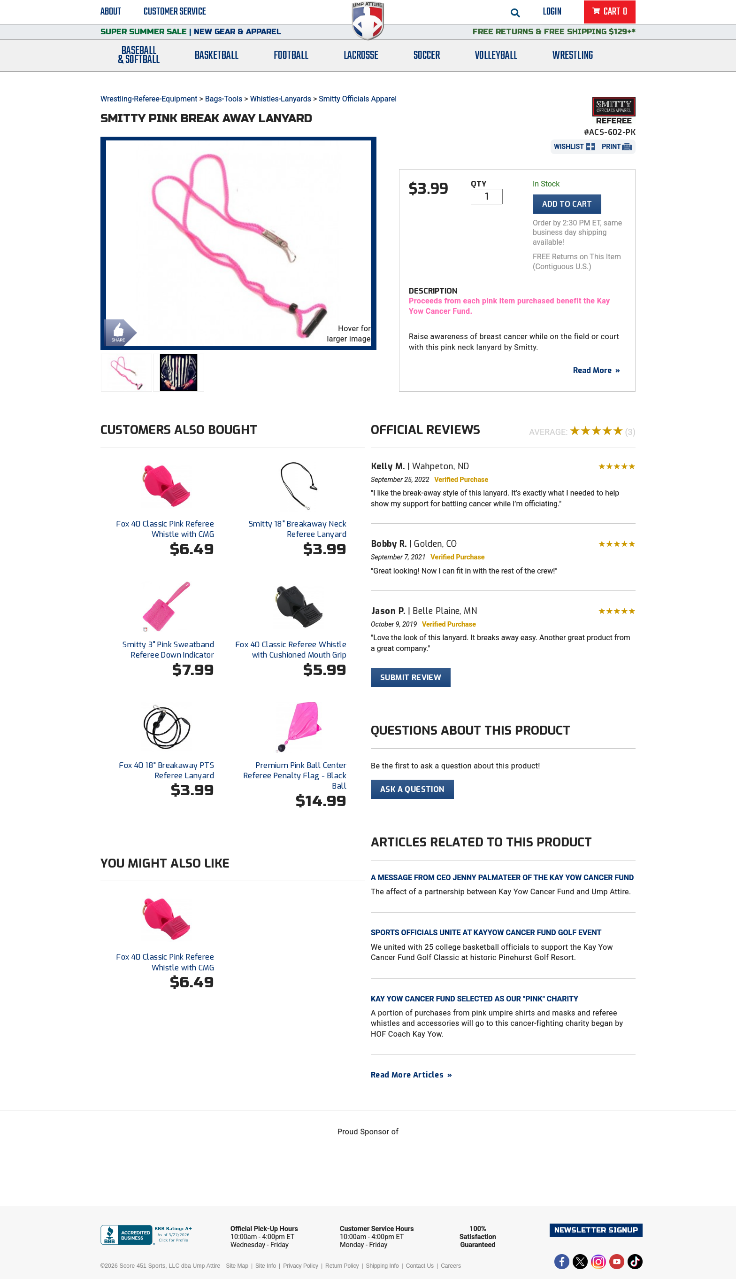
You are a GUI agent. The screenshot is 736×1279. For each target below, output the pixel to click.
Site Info (265, 1266)
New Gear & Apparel (237, 39)
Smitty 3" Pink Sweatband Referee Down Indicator (168, 650)
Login (552, 14)
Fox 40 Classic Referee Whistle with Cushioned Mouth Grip (291, 650)
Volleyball (496, 66)
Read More (596, 370)
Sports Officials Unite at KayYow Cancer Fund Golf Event (486, 932)
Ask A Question (412, 789)
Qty (478, 184)
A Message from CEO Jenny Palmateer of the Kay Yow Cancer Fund (502, 877)
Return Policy (342, 1266)
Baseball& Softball (139, 67)
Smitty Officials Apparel (358, 98)
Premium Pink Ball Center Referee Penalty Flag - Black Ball (295, 775)
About (110, 14)
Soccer (427, 66)
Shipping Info (382, 1266)
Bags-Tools (224, 98)
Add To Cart (567, 204)
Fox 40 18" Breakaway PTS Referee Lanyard (166, 770)
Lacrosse (361, 66)
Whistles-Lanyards (280, 98)
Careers (451, 1266)
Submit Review (410, 677)
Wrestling (572, 66)
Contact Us (420, 1266)
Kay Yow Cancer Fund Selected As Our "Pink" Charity (474, 998)
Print (611, 146)
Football (291, 66)
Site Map (237, 1266)
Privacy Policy (300, 1266)
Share (118, 331)
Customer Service (175, 14)
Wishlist (569, 146)
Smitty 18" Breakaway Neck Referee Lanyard (297, 529)
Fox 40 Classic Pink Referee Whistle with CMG (165, 529)
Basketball (216, 66)
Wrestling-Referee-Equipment (149, 98)
